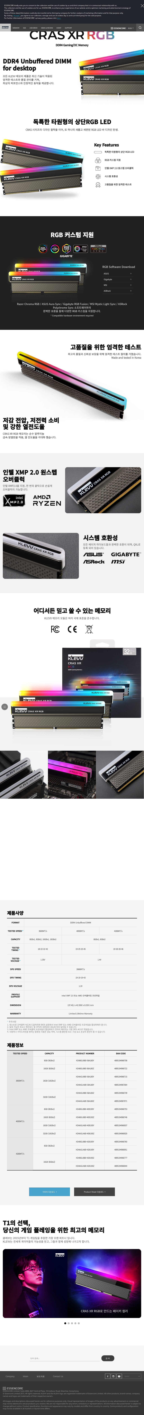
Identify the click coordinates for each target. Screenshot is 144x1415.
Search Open (140, 27)
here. (59, 18)
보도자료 (41, 1376)
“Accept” (16, 15)
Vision (25, 1376)
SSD (24, 28)
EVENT (59, 28)
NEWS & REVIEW (47, 28)
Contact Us (58, 1376)
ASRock (117, 290)
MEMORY (16, 28)
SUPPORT (68, 28)
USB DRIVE (33, 28)
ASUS (117, 273)
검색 (108, 1358)
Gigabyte (117, 279)
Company (10, 1376)
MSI (117, 285)
